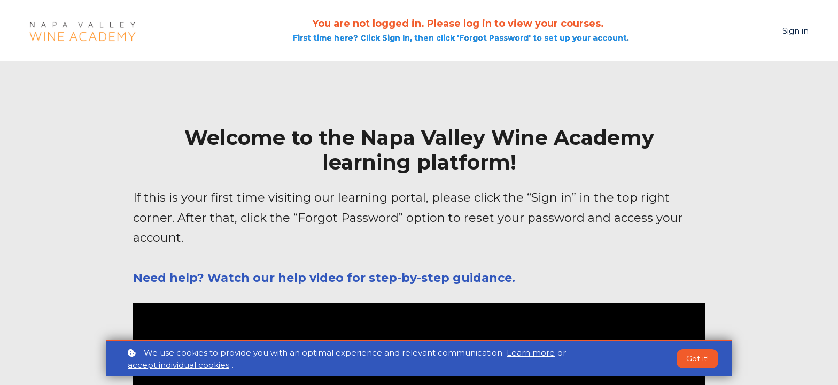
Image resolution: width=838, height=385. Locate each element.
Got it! (697, 359)
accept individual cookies (178, 365)
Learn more (531, 353)
